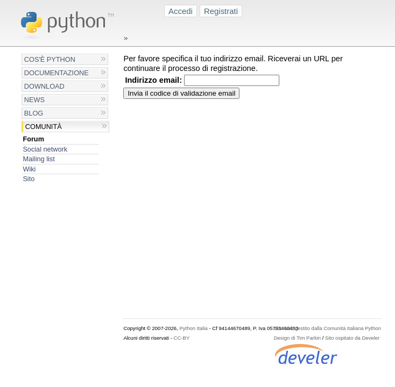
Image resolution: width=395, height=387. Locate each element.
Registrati (221, 11)
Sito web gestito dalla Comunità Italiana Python (327, 328)
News (34, 100)
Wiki (29, 169)
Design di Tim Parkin (297, 338)
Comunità (43, 127)
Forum (33, 139)
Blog (33, 113)
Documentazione (56, 73)
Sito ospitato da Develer (352, 338)
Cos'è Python (49, 59)
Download (44, 86)
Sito (28, 179)
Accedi (180, 11)
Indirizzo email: (153, 80)
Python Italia (193, 328)
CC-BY (182, 338)
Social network (45, 149)
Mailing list (38, 159)
